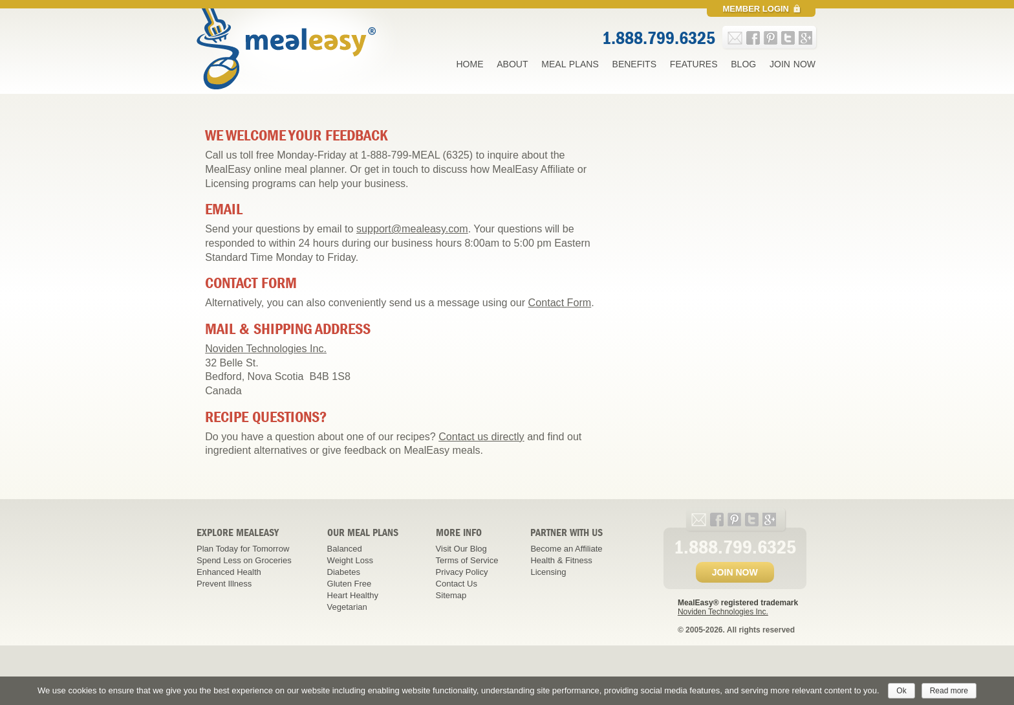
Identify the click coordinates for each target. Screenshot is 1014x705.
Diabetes (343, 572)
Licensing (548, 572)
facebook (753, 38)
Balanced (344, 549)
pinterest (770, 38)
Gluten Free (349, 583)
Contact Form (560, 302)
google (805, 38)
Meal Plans (569, 64)
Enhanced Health (229, 572)
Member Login (755, 9)
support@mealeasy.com (412, 228)
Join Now (792, 64)
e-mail (735, 38)
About (512, 64)
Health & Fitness (561, 560)
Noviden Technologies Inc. (266, 348)
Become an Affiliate (566, 549)
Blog (743, 64)
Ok (901, 690)
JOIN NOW (735, 572)
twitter (788, 38)
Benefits (634, 64)
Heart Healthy (352, 595)
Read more (949, 690)
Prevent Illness (224, 583)
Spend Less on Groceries (244, 560)
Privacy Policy (462, 572)
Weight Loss (350, 560)
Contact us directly (481, 436)
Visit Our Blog (461, 549)
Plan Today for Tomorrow (243, 549)
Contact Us (456, 583)
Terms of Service (467, 560)
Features (694, 64)
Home (469, 64)
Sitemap (451, 595)
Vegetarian (347, 607)
